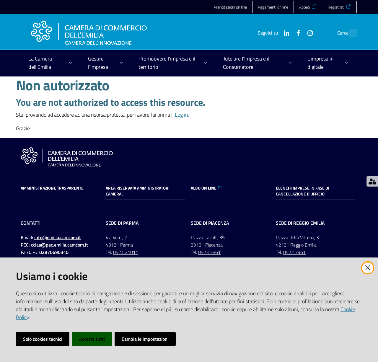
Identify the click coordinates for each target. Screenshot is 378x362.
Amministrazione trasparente (52, 188)
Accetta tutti (92, 339)
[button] (350, 33)
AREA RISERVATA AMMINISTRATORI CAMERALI (138, 191)
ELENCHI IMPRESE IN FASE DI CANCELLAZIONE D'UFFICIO (302, 191)
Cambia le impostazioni (145, 339)
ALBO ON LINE (206, 188)
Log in (181, 115)
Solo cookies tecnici (42, 339)
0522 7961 (294, 252)
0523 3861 (209, 252)
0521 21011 (125, 252)
